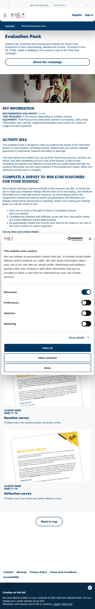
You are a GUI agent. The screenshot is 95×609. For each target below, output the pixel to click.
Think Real (10, 26)
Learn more (59, 5)
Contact (8, 572)
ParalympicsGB (27, 556)
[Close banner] (90, 239)
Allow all (47, 347)
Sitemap (21, 572)
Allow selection (47, 357)
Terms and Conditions (63, 572)
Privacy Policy (38, 572)
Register (77, 15)
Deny (47, 367)
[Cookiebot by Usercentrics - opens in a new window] (67, 239)
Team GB (9, 556)
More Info (67, 604)
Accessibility (11, 577)
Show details (77, 337)
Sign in (89, 15)
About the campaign (47, 62)
